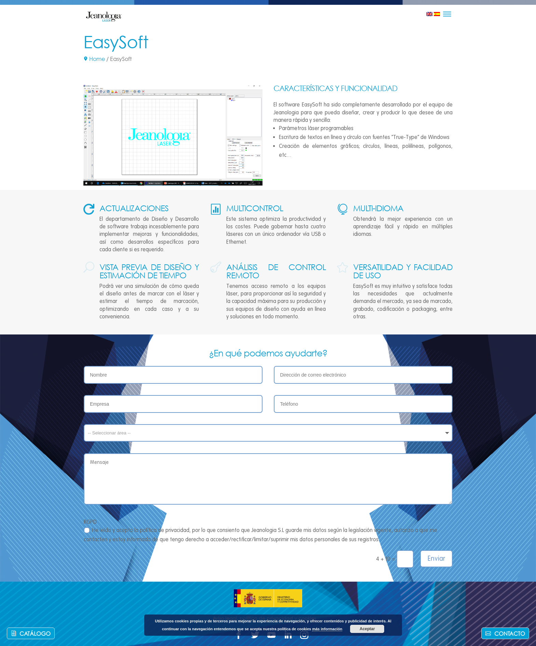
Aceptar (367, 628)
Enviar (436, 559)
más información (327, 629)
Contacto (509, 633)
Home (97, 58)
